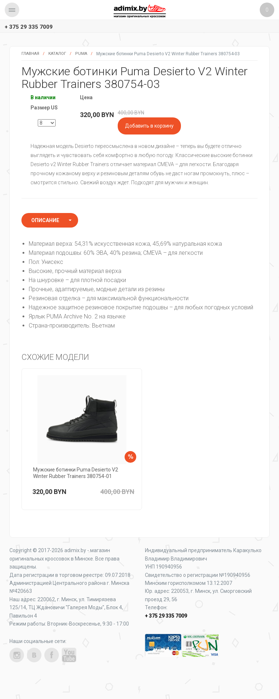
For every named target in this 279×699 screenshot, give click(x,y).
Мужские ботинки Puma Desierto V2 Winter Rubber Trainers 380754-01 (75, 473)
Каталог (57, 53)
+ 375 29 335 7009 (29, 27)
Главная (30, 53)
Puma (81, 53)
